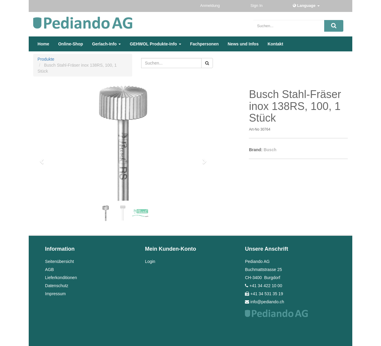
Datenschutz (56, 285)
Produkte (46, 59)
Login (150, 261)
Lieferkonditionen (61, 277)
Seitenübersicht (59, 261)
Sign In (257, 5)
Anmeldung (210, 5)
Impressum (55, 293)
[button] (43, 158)
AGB (49, 269)
